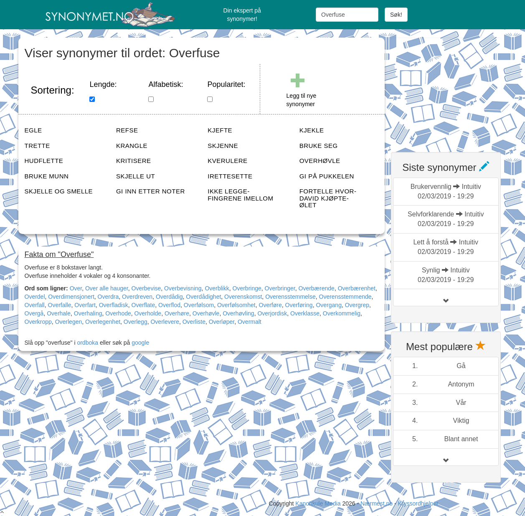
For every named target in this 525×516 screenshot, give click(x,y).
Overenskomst (243, 296)
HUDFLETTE (44, 160)
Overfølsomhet (236, 305)
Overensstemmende (345, 296)
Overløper (221, 321)
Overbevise (146, 288)
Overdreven (137, 296)
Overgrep (357, 305)
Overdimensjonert (71, 296)
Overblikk (217, 288)
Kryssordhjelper (418, 503)
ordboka (87, 342)
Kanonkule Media (318, 503)
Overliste (194, 321)
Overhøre (177, 313)
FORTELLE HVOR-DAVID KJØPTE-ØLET (328, 198)
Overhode (118, 313)
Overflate (143, 305)
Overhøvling (238, 313)
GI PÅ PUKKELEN (326, 176)
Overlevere (164, 321)
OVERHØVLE (319, 160)
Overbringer (280, 288)
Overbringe (247, 288)
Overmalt (249, 321)
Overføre (270, 305)
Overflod (169, 305)
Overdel (35, 296)
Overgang (328, 305)
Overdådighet (203, 296)
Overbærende (317, 288)
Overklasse (305, 313)
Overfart (85, 305)
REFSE (127, 130)
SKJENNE (223, 145)
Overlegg (135, 321)
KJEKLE (311, 130)
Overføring (299, 305)
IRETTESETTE (230, 176)
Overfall (35, 305)
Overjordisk (272, 313)
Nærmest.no (376, 503)
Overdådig (169, 296)
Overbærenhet (356, 288)
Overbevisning (183, 288)
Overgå (34, 313)
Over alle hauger (106, 288)
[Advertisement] (453, 90)
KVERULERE (227, 160)
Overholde (148, 313)
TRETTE (37, 145)
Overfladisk (113, 305)
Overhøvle (206, 313)
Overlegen (68, 321)
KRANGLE (131, 145)
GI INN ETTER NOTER (150, 191)
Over (76, 288)
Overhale (59, 313)
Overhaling (88, 313)
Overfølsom (199, 305)
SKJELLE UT (135, 176)
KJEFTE (220, 130)
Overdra (108, 296)
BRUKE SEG (318, 145)
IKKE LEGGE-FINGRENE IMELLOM (240, 195)
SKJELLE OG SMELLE (59, 191)
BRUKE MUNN (47, 176)
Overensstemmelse (290, 296)
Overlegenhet (102, 321)
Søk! (396, 14)
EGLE (33, 130)
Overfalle (59, 305)
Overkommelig (341, 313)
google (140, 342)
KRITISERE (133, 160)
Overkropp (38, 321)
